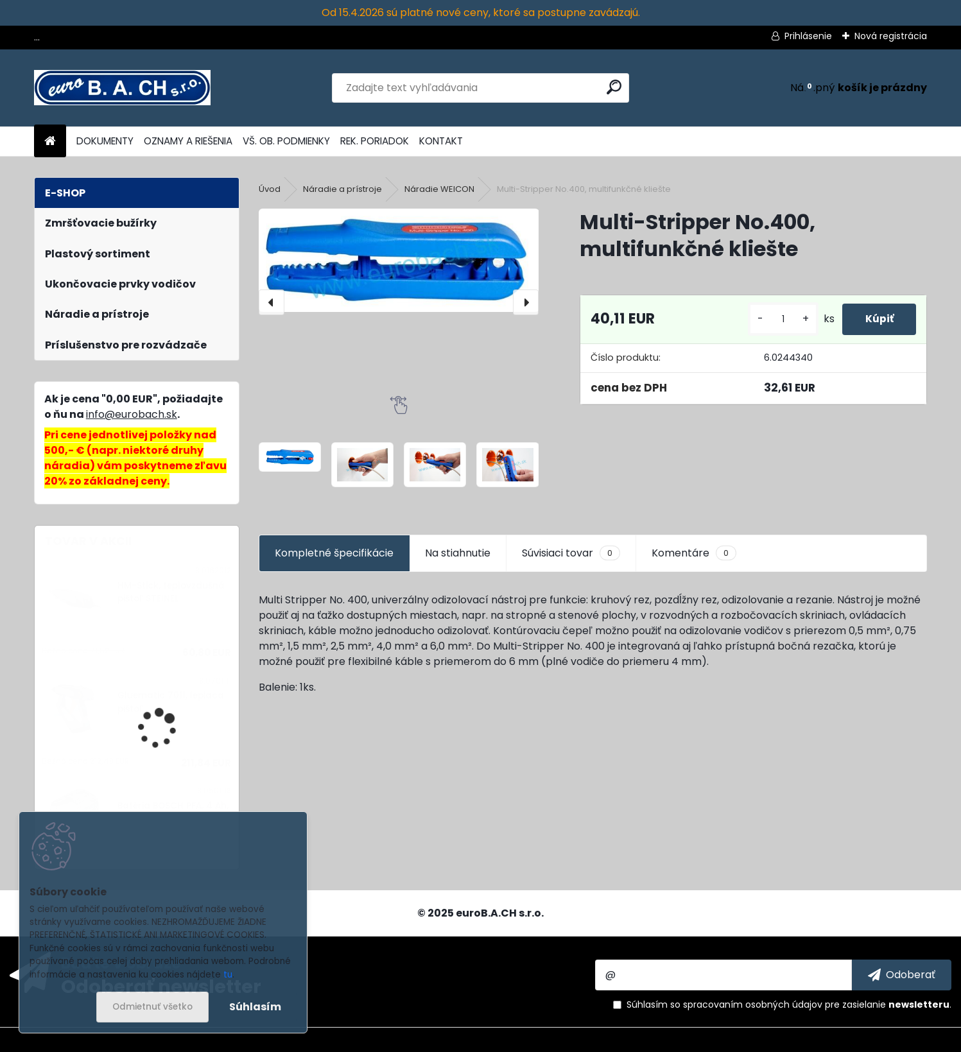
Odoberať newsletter (161, 986)
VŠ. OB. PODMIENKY (286, 141)
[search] (614, 87)
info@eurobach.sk (131, 414)
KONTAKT (441, 141)
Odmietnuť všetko (152, 1007)
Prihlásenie (808, 36)
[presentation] (271, 302)
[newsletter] (902, 975)
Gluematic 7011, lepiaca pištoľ (170, 701)
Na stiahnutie (457, 553)
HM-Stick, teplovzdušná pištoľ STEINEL (171, 592)
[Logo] (122, 88)
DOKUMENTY (105, 141)
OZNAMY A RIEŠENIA (188, 141)
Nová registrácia (890, 36)
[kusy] (776, 319)
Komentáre (694, 553)
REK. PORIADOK (374, 141)
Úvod (270, 189)
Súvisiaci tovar (571, 553)
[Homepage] (50, 141)
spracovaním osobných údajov (752, 1004)
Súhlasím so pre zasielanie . (789, 1004)
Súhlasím (255, 1006)
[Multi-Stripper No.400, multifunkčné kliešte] (399, 260)
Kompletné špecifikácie (334, 553)
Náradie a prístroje (342, 189)
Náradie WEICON (439, 189)
